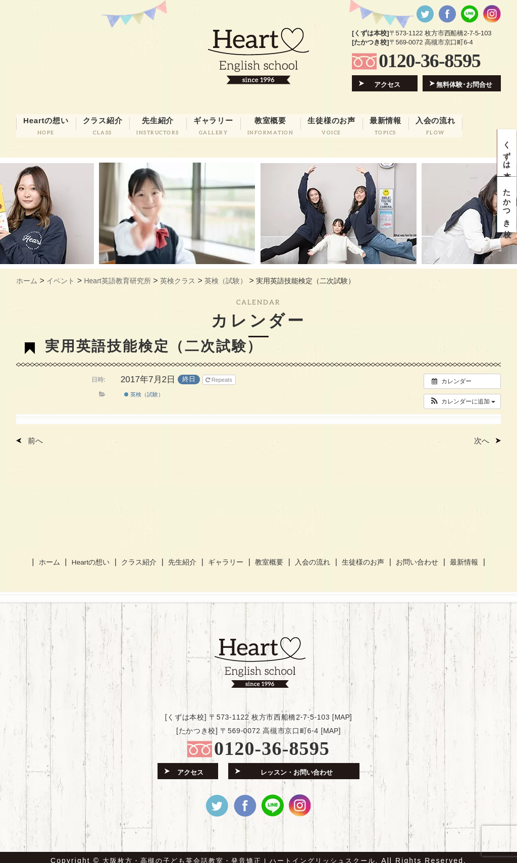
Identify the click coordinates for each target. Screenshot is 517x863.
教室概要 (267, 557)
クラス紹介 (144, 557)
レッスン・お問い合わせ (297, 765)
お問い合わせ (410, 557)
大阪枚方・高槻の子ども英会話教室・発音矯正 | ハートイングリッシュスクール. (240, 854)
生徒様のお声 (357, 557)
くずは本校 (507, 155)
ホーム (57, 557)
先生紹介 (185, 557)
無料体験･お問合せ (465, 83)
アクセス (388, 83)
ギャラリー (226, 557)
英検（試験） (144, 391)
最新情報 (455, 557)
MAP (341, 710)
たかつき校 (507, 212)
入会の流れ (309, 557)
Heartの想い (97, 557)
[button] (462, 397)
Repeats (219, 376)
